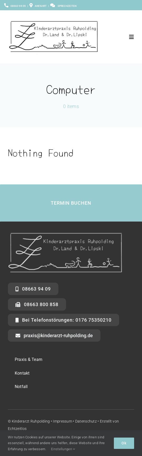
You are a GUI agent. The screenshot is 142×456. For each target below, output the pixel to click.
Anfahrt (38, 5)
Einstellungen (63, 449)
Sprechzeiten (67, 5)
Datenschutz (86, 421)
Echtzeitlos (17, 428)
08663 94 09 (18, 5)
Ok (123, 443)
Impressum (62, 421)
